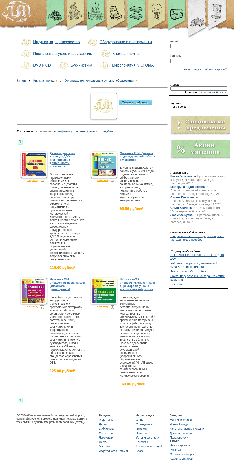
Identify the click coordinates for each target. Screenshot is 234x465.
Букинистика (75, 66)
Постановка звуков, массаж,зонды (56, 54)
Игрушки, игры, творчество (50, 42)
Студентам (106, 433)
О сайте (141, 420)
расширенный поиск (212, 92)
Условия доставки (147, 437)
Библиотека (106, 428)
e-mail (174, 41)
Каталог (22, 80)
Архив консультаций (149, 446)
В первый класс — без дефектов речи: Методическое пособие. (197, 237)
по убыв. (108, 131)
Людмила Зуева (181, 215)
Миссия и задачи (181, 420)
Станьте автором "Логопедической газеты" (195, 209)
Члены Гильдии (180, 424)
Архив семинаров (181, 458)
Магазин (104, 446)
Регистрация (192, 69)
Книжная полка (119, 54)
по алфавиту (63, 131)
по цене (80, 131)
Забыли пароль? (215, 69)
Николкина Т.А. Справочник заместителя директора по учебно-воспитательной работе (137, 284)
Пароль (175, 55)
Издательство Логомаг (113, 451)
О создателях (145, 424)
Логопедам (106, 437)
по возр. (94, 131)
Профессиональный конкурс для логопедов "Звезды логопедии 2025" (197, 180)
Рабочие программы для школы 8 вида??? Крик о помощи (193, 264)
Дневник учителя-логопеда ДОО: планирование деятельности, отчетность (62, 160)
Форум (103, 442)
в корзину (32, 180)
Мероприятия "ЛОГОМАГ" (128, 66)
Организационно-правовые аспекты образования (99, 80)
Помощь (141, 433)
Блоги (140, 451)
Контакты (142, 442)
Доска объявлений (182, 433)
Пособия (176, 284)
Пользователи (179, 437)
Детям (103, 424)
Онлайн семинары (182, 454)
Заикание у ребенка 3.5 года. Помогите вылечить (197, 277)
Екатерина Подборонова (187, 187)
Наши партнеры (180, 445)
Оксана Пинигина (182, 197)
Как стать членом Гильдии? (188, 428)
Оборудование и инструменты (119, 42)
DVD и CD (35, 66)
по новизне (43, 131)
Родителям (106, 420)
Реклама (175, 449)
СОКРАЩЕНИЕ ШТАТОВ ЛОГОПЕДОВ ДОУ (197, 256)
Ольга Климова (181, 208)
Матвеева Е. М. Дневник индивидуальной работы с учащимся (137, 156)
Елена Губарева (181, 176)
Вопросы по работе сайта (188, 271)
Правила (141, 428)
